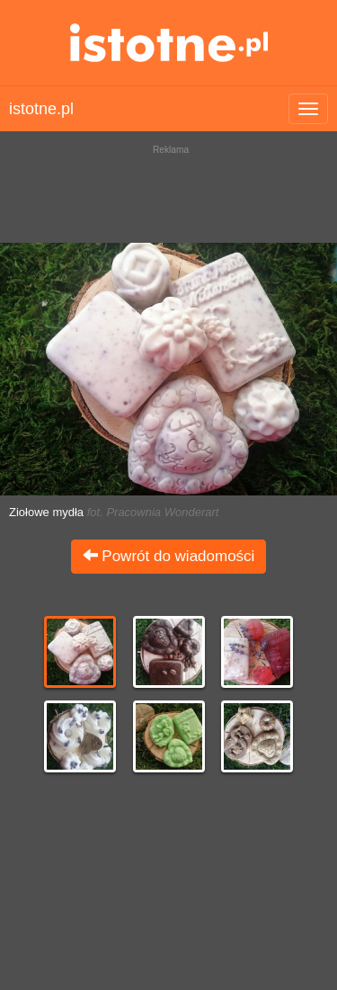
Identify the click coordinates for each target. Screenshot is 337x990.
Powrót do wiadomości (169, 556)
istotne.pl (168, 42)
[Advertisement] (168, 189)
